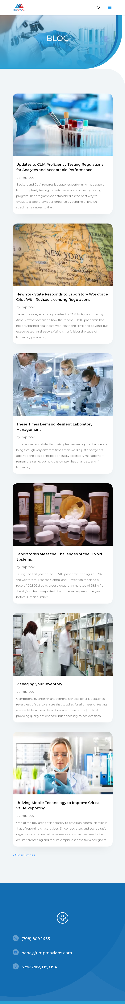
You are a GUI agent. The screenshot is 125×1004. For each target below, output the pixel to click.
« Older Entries (24, 855)
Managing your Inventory (39, 684)
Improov (27, 177)
